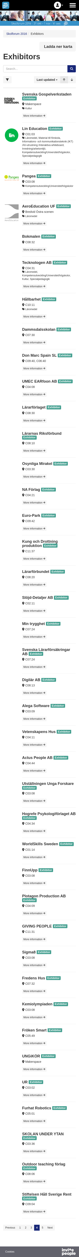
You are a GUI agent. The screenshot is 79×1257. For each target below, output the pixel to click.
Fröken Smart (34, 1030)
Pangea (29, 176)
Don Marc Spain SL (39, 355)
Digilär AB (31, 680)
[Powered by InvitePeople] (58, 1252)
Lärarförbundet (35, 572)
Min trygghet (33, 624)
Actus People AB (37, 758)
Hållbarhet (31, 299)
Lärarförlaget (34, 407)
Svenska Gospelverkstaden (46, 94)
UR (25, 1082)
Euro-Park (31, 515)
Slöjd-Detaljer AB (37, 597)
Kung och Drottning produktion (40, 543)
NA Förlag (31, 489)
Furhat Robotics (36, 1108)
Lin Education (34, 129)
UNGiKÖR (31, 1056)
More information (34, 115)
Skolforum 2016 (16, 33)
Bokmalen (31, 236)
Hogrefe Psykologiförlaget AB (49, 814)
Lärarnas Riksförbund (42, 433)
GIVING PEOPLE (37, 926)
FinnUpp (29, 870)
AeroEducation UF (38, 206)
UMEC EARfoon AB (39, 381)
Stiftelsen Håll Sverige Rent (46, 1194)
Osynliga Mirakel (37, 464)
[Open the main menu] (72, 5)
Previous (10, 1227)
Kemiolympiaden (37, 1004)
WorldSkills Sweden (40, 844)
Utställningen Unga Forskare (48, 784)
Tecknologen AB (37, 263)
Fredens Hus (34, 978)
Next (50, 1227)
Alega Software (36, 706)
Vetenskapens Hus (39, 732)
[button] (58, 5)
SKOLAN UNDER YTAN (43, 1134)
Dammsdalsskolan (38, 329)
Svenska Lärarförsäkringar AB (46, 652)
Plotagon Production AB (44, 896)
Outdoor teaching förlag (43, 1164)
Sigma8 (29, 952)
